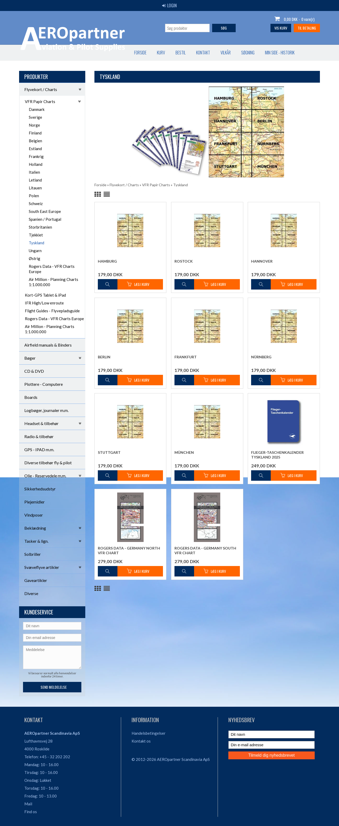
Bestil (71, 52)
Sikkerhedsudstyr (40, 488)
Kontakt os (141, 741)
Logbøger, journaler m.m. (46, 410)
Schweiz (36, 203)
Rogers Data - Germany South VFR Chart (205, 550)
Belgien (35, 140)
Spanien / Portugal (45, 219)
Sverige (35, 117)
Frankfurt (185, 357)
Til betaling (307, 28)
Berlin (104, 357)
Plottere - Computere (43, 384)
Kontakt (93, 52)
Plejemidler (34, 501)
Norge (34, 125)
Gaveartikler (35, 580)
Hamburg (107, 261)
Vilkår (116, 52)
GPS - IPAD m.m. (39, 449)
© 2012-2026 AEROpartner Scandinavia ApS (171, 759)
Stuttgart (109, 452)
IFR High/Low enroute (44, 303)
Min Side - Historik (170, 52)
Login (169, 5)
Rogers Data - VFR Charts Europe (52, 269)
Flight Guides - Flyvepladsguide (52, 310)
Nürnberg (261, 357)
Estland (35, 148)
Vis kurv (280, 28)
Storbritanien (40, 227)
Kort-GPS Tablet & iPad (45, 295)
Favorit (204, 52)
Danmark (36, 109)
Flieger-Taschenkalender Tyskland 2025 (277, 454)
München (184, 452)
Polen (34, 195)
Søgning (138, 52)
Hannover (262, 261)
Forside (30, 52)
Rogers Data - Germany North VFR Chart (129, 550)
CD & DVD (34, 371)
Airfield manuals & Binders (48, 344)
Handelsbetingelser (149, 733)
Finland (35, 133)
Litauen (35, 187)
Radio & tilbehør (39, 436)
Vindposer (33, 514)
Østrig (34, 258)
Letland (35, 180)
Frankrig (36, 156)
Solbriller (32, 554)
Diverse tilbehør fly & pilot (48, 462)
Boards (30, 397)
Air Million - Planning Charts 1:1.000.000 (53, 282)
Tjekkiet (36, 235)
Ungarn (35, 250)
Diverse (31, 593)
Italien (34, 172)
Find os (30, 811)
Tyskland (36, 242)
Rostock (183, 261)
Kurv (51, 52)
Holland (35, 164)
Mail (28, 803)
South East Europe (45, 211)
